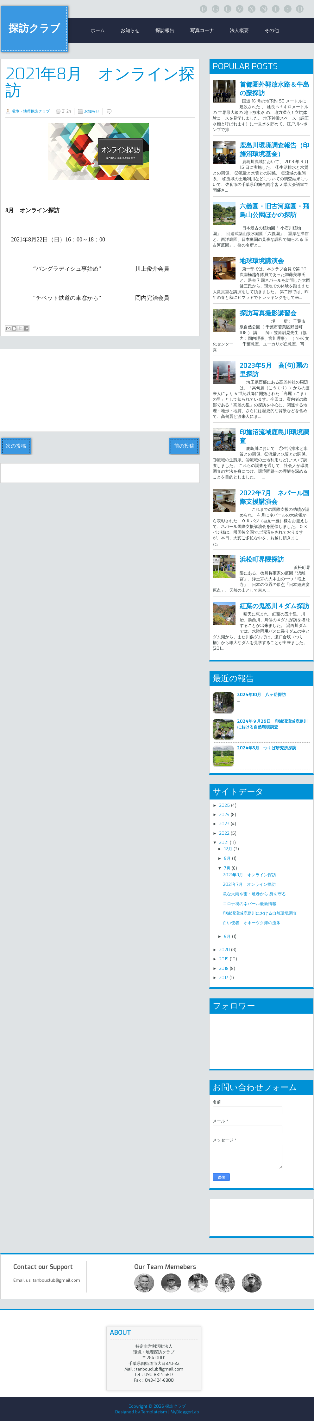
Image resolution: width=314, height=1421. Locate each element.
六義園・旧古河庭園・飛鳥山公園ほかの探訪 (274, 210)
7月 (227, 868)
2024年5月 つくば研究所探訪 (266, 748)
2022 (224, 833)
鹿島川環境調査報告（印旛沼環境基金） (274, 149)
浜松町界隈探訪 (262, 559)
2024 (224, 814)
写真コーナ (202, 30)
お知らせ (130, 30)
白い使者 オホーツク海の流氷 (251, 922)
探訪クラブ (34, 28)
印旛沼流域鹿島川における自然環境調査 (260, 913)
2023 (224, 823)
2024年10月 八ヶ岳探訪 (261, 694)
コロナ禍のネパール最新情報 (249, 903)
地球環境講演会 (262, 261)
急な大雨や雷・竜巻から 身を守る (254, 894)
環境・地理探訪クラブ (31, 111)
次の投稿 (16, 446)
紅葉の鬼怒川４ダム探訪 (274, 606)
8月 (227, 858)
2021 (224, 842)
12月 (228, 849)
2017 (223, 977)
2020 (224, 949)
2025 (224, 805)
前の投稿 (184, 446)
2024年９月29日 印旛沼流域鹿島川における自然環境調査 (272, 724)
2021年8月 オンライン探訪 (100, 82)
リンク (226, 1215)
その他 (272, 30)
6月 (227, 936)
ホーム (98, 30)
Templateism (154, 1412)
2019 (224, 959)
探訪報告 (164, 30)
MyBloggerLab (185, 1412)
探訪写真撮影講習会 (268, 313)
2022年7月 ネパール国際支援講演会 (274, 497)
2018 (224, 968)
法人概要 (239, 30)
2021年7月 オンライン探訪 (249, 884)
